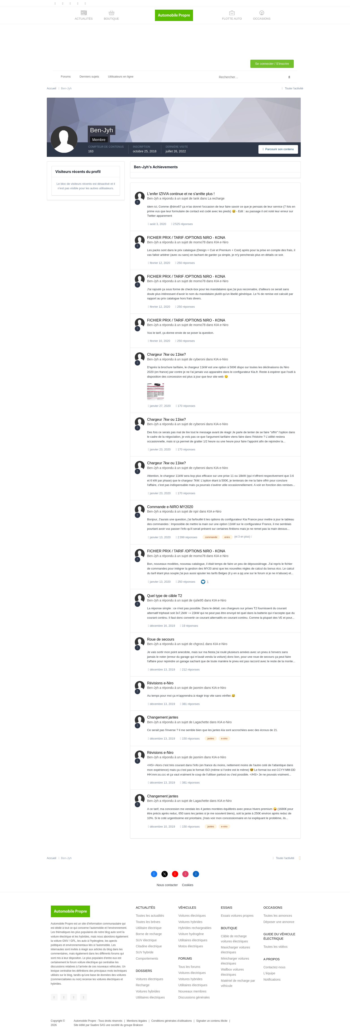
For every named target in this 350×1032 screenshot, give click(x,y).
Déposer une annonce (279, 922)
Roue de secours (160, 639)
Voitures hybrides (148, 991)
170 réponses (185, 406)
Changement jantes (162, 717)
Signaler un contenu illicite (211, 1020)
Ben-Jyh (153, 198)
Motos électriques (190, 946)
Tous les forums (189, 967)
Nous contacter (167, 885)
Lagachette (201, 722)
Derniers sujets (89, 76)
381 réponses (190, 704)
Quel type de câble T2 (164, 596)
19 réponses (189, 625)
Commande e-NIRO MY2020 (170, 507)
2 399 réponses (186, 537)
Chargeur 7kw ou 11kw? (166, 354)
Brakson (138, 1025)
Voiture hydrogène (191, 934)
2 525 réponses (182, 224)
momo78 (199, 242)
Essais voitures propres (237, 915)
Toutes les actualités (150, 915)
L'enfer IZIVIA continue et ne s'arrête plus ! (181, 194)
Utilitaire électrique (149, 928)
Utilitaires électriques (150, 997)
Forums (66, 76)
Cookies (187, 885)
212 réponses (190, 669)
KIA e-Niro (221, 242)
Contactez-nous (275, 967)
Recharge (143, 985)
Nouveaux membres (192, 991)
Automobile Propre (85, 1020)
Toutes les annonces (278, 915)
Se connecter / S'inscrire (272, 63)
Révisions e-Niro (160, 683)
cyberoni (199, 359)
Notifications (272, 979)
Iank (196, 198)
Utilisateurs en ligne (120, 76)
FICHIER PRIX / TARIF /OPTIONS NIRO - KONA (186, 238)
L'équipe (269, 973)
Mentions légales (137, 1020)
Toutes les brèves (148, 922)
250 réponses (185, 263)
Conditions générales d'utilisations (171, 1020)
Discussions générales (194, 997)
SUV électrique (146, 940)
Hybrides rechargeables (195, 928)
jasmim (198, 687)
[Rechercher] (233, 77)
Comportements (147, 958)
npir (195, 511)
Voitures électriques (149, 979)
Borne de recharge (149, 934)
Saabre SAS (97, 1025)
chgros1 (198, 644)
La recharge (216, 198)
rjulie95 (198, 600)
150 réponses (190, 738)
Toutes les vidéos (276, 946)
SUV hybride (145, 952)
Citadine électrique (149, 946)
